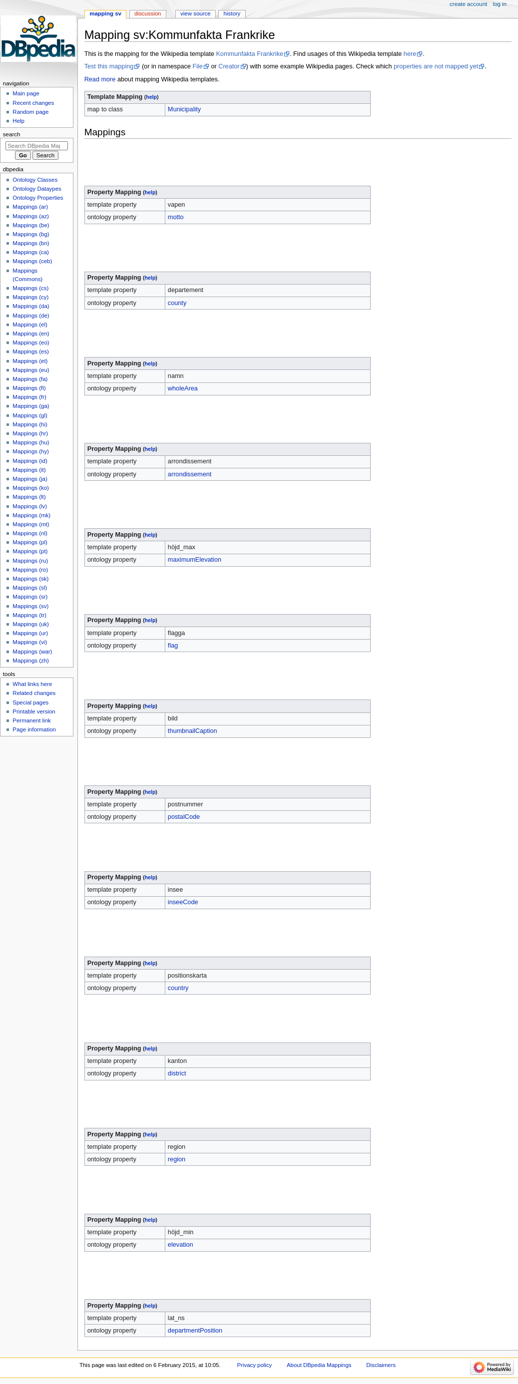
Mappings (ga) (30, 406)
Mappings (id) (29, 461)
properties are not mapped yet (436, 66)
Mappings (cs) (30, 288)
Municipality (184, 109)
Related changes (33, 693)
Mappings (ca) (30, 252)
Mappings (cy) (30, 297)
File (197, 66)
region (176, 1159)
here (410, 53)
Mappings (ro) (30, 570)
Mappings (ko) (30, 488)
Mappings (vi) (29, 642)
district (177, 1073)
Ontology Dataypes (36, 189)
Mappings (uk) (30, 624)
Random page (30, 112)
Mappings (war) (32, 652)
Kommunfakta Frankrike (249, 53)
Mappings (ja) (29, 479)
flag (173, 645)
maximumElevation (194, 559)
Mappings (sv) (30, 606)
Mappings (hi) (29, 424)
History (232, 13)
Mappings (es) (30, 351)
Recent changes (33, 103)
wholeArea (183, 388)
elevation (180, 1244)
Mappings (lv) (29, 506)
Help (18, 121)
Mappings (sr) (29, 597)
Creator (228, 66)
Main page (25, 93)
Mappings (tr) (29, 615)
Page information (34, 729)
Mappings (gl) (29, 415)
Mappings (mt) (30, 524)
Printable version (33, 711)
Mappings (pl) (29, 542)
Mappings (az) (30, 216)
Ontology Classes (34, 180)
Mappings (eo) (30, 343)
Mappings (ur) (30, 633)
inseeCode (183, 902)
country (178, 988)
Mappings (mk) (31, 515)
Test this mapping (109, 66)
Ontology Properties (37, 198)
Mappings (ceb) (32, 261)
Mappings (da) (30, 306)
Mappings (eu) (30, 370)
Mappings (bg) (30, 234)
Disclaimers (381, 1365)
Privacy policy (254, 1365)
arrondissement (189, 474)
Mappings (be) (30, 225)
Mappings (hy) (30, 451)
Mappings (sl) (29, 588)
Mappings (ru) (30, 561)
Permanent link (31, 720)
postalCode (184, 816)
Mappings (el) (29, 325)
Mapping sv (105, 13)
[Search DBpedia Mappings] (36, 145)
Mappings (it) (28, 470)
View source (195, 13)
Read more (100, 79)
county (177, 303)
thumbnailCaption (192, 730)
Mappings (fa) (29, 379)
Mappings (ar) (30, 207)
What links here (32, 684)
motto (176, 217)
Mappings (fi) (28, 388)
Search (11, 134)
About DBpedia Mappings (319, 1365)
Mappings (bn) (30, 243)
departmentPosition (195, 1330)
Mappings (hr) (30, 433)
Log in (500, 4)
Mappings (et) (29, 361)
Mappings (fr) (29, 397)
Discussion (147, 13)
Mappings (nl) (29, 533)
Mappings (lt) (28, 497)
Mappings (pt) (29, 551)
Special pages (30, 702)
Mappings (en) (30, 334)
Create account (468, 4)
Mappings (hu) (30, 442)
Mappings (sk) (30, 579)
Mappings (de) (30, 316)
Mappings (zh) (30, 661)
